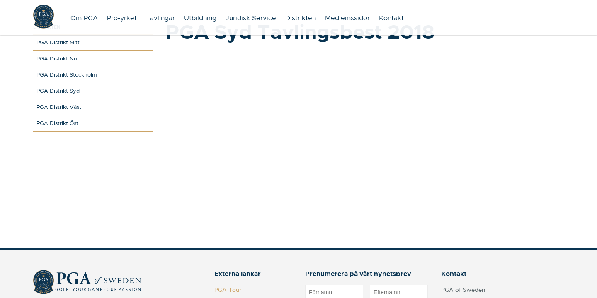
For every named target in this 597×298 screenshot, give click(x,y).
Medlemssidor (347, 18)
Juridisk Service (251, 18)
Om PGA (84, 18)
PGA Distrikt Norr (58, 58)
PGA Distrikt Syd (58, 90)
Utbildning (200, 18)
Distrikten (300, 18)
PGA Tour (227, 289)
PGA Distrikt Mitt (58, 42)
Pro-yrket (122, 18)
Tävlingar (160, 18)
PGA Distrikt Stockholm (66, 74)
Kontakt (391, 18)
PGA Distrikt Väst (58, 107)
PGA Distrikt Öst (57, 123)
